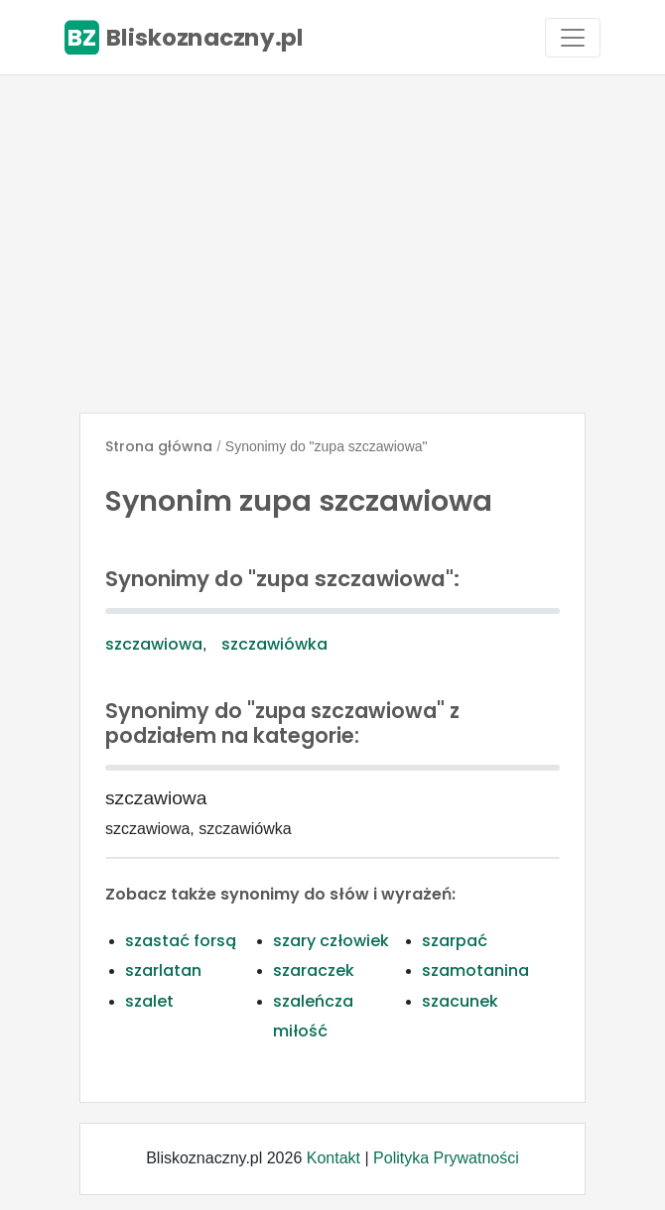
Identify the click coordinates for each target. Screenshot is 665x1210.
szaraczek (313, 970)
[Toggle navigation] (572, 38)
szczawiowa (153, 644)
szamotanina (475, 970)
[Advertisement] (332, 244)
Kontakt (333, 1158)
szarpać (454, 940)
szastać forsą (180, 940)
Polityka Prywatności (446, 1158)
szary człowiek (331, 940)
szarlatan (163, 970)
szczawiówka (274, 644)
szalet (149, 1001)
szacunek (460, 1001)
